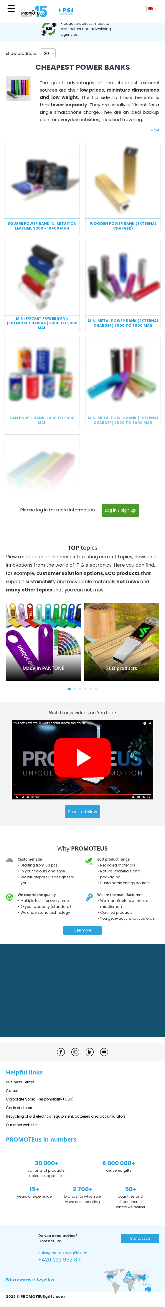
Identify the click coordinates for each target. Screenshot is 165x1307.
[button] (69, 689)
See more (82, 930)
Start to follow (82, 812)
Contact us (140, 1238)
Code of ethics (19, 1107)
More (155, 130)
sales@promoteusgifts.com (63, 1252)
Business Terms (20, 1082)
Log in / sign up (120, 510)
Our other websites (22, 1124)
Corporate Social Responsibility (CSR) (40, 1099)
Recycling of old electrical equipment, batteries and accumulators (66, 1116)
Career (12, 1090)
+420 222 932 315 (60, 1259)
